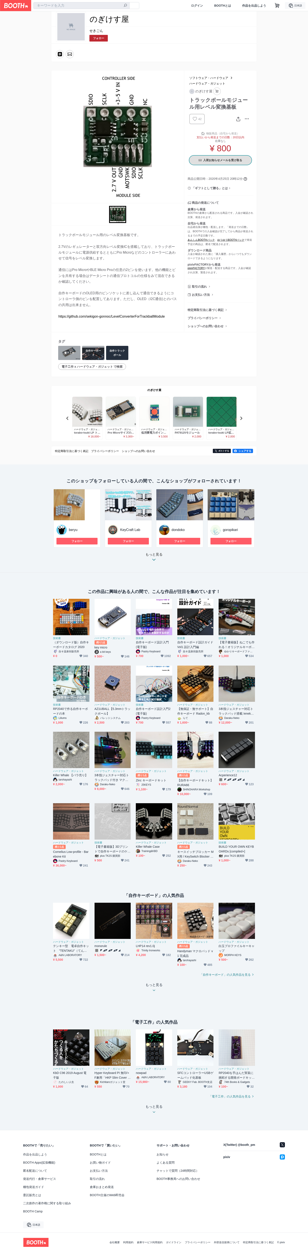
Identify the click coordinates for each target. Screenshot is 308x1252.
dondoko (178, 530)
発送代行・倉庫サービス (39, 1179)
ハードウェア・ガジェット (207, 83)
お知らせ (163, 1154)
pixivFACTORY (196, 268)
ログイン (197, 5)
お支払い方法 (201, 294)
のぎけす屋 (154, 390)
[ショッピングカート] (277, 5)
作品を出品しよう (254, 5)
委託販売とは (32, 1195)
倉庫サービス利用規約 (150, 1242)
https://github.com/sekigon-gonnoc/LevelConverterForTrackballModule (111, 316)
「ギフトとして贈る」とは (210, 188)
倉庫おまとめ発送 (102, 1187)
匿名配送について (35, 1170)
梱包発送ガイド (33, 1187)
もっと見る (154, 558)
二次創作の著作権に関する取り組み (47, 1203)
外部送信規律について (227, 1242)
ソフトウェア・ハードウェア (208, 78)
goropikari (230, 530)
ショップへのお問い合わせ (206, 326)
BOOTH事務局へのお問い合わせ (178, 1179)
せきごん (96, 31)
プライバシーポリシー (203, 318)
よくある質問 (166, 1162)
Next (241, 418)
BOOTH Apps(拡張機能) (39, 1162)
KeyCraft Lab (130, 530)
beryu (73, 530)
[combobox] (81, 5)
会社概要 (115, 1242)
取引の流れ (199, 286)
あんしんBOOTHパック (201, 239)
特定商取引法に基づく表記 (206, 310)
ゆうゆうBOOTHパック (230, 239)
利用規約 (128, 1242)
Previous (67, 418)
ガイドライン (173, 1242)
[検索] (125, 6)
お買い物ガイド (100, 1162)
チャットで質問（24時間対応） (178, 1170)
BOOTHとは (222, 5)
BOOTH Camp (33, 1211)
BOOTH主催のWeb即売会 (107, 1195)
